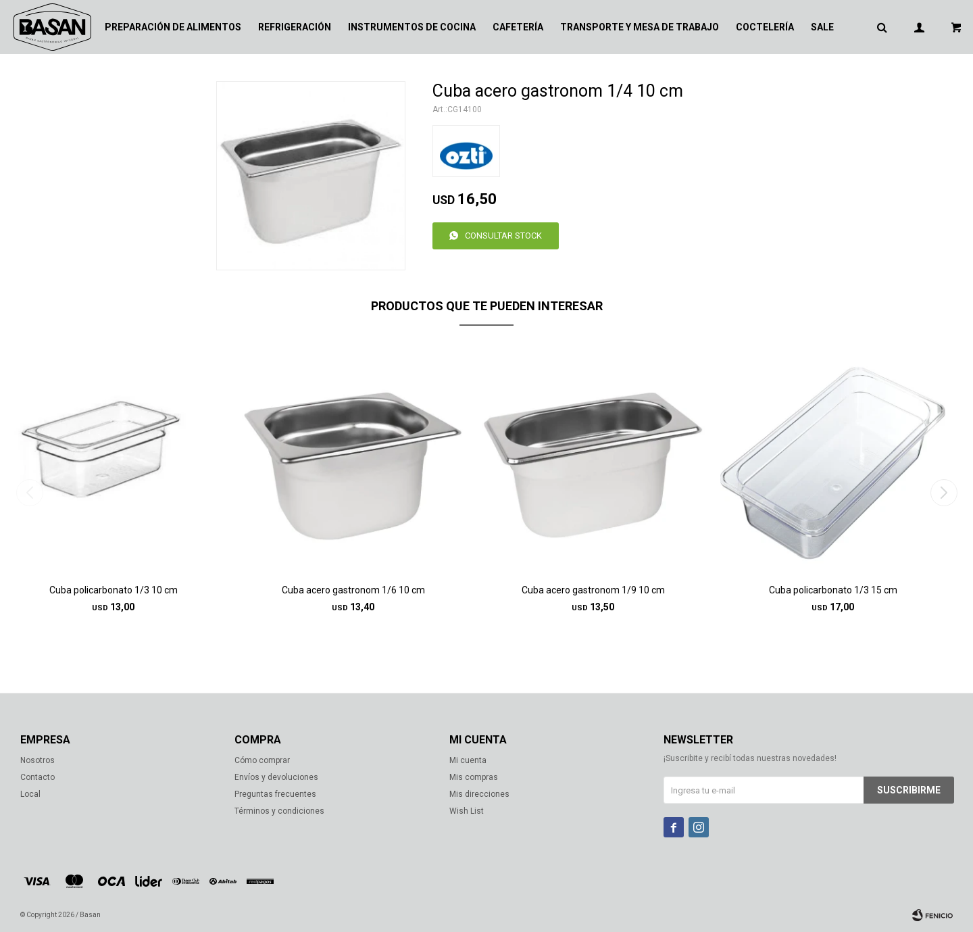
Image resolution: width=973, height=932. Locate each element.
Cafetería (518, 27)
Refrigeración (294, 27)
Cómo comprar (262, 760)
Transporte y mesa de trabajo (639, 27)
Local (30, 794)
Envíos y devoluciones (276, 777)
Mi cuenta (468, 760)
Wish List (466, 811)
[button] (943, 493)
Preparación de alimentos (173, 27)
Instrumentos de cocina (412, 27)
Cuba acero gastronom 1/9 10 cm (593, 590)
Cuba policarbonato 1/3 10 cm (113, 590)
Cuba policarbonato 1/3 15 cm (833, 590)
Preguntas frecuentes (275, 794)
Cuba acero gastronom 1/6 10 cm (353, 590)
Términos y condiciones (279, 811)
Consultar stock (503, 235)
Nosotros (37, 760)
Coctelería (765, 27)
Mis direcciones (479, 794)
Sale (822, 27)
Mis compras (473, 777)
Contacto (37, 777)
